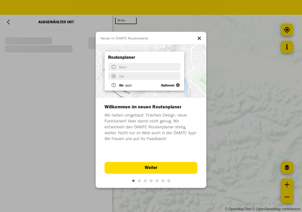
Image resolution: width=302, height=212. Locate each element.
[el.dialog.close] (199, 39)
